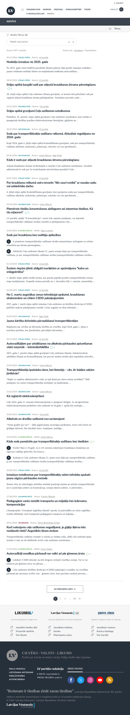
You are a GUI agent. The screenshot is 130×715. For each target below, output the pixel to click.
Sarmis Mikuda (48, 497)
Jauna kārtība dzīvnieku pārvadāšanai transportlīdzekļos (42, 320)
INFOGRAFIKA (24, 129)
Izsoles (57, 631)
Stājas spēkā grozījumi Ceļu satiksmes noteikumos (38, 111)
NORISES (47, 10)
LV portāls (43, 58)
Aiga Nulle (57, 156)
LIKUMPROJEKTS (25, 496)
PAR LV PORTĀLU (17, 669)
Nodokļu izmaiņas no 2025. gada (27, 62)
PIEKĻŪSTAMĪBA (17, 676)
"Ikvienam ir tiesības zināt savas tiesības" (40, 691)
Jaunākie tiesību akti (26, 627)
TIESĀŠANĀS (23, 523)
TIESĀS (87, 10)
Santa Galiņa (46, 549)
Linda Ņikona (45, 156)
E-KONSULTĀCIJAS (35, 14)
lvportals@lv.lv (53, 674)
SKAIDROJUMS (24, 106)
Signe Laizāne (47, 231)
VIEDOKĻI (58, 10)
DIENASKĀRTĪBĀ (73, 10)
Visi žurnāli (102, 635)
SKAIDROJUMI (33, 10)
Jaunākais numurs (106, 627)
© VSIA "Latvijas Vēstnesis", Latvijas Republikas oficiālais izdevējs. (41, 700)
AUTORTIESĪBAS (17, 679)
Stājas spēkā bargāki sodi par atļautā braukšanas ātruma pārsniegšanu (51, 84)
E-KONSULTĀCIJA (25, 231)
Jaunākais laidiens (63, 627)
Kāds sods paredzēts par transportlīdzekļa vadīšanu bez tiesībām (48, 441)
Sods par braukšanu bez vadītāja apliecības (34, 235)
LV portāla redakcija (50, 668)
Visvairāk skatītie (25, 631)
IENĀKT (119, 3)
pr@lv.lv (58, 678)
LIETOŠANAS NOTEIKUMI (21, 672)
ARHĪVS (50, 14)
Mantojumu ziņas (63, 635)
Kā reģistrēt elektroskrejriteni (25, 396)
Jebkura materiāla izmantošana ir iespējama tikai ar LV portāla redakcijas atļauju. (49, 697)
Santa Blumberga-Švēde (49, 523)
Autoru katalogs (105, 631)
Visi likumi (21, 635)
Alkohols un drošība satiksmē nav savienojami (35, 418)
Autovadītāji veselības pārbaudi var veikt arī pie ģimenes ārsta (46, 553)
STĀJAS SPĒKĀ (24, 57)
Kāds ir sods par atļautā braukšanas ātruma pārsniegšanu (43, 160)
